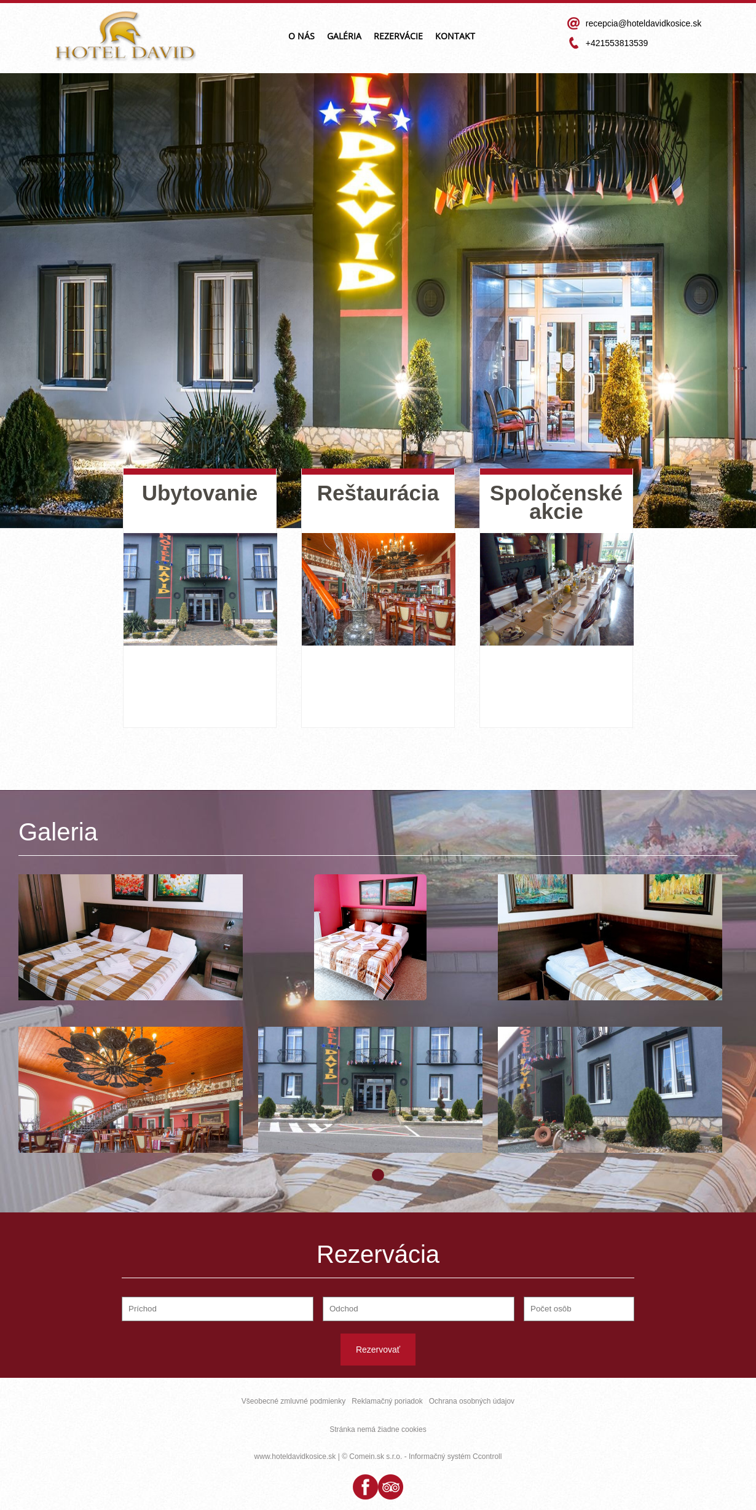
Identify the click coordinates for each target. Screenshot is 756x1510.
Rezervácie (398, 37)
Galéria (344, 37)
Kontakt (455, 37)
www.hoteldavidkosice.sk (295, 1456)
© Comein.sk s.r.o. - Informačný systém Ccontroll (422, 1456)
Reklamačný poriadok (387, 1401)
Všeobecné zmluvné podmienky (293, 1401)
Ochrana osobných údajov (471, 1401)
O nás (301, 37)
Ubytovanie (200, 493)
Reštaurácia (378, 493)
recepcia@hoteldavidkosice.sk (644, 23)
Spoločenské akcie (556, 502)
